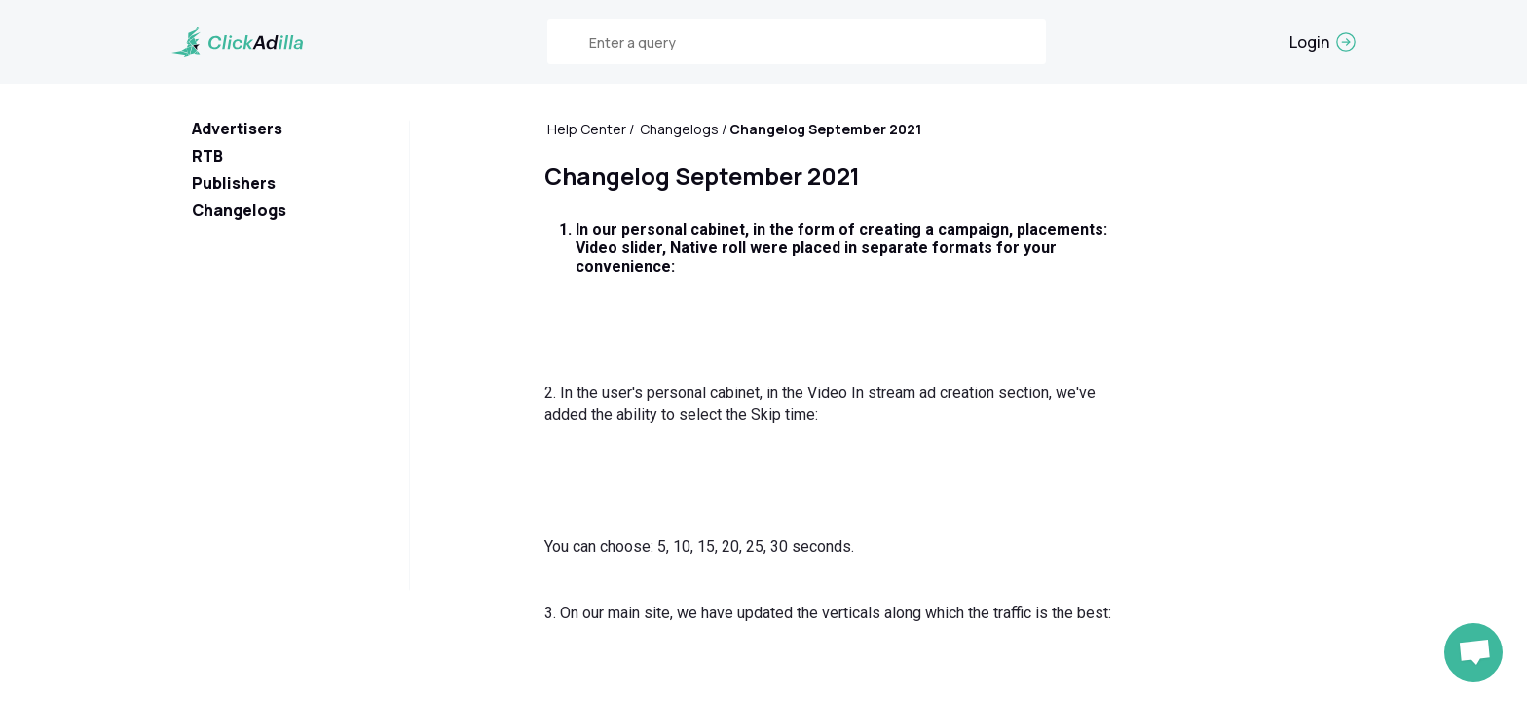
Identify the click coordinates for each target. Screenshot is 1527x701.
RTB (207, 155)
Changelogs (239, 210)
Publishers (234, 183)
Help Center (586, 129)
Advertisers (237, 128)
